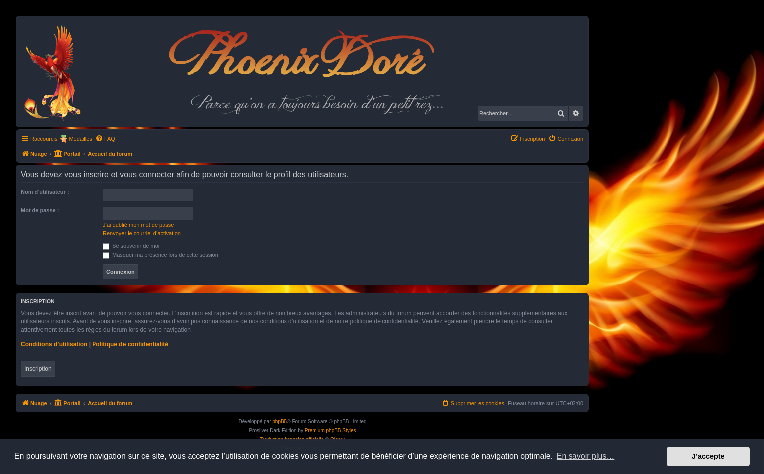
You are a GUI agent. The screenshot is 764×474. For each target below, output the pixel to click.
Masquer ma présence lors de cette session (160, 255)
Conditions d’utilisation (54, 344)
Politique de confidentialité (130, 344)
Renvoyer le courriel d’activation (142, 233)
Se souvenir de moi (131, 246)
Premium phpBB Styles (330, 430)
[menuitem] (105, 139)
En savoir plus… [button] (586, 456)
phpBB (279, 421)
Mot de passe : (40, 210)
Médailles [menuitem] (80, 139)
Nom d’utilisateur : (45, 192)
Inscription (38, 368)
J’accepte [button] (708, 456)
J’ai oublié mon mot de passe (138, 225)
